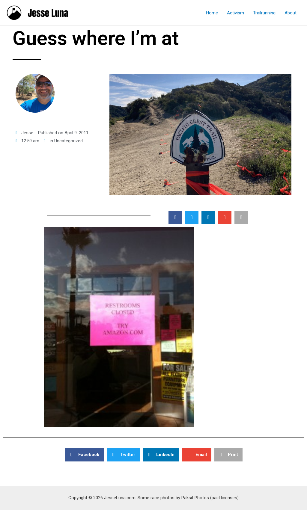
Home (212, 13)
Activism (235, 13)
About (291, 13)
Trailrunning (264, 13)
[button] (175, 217)
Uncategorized (68, 141)
